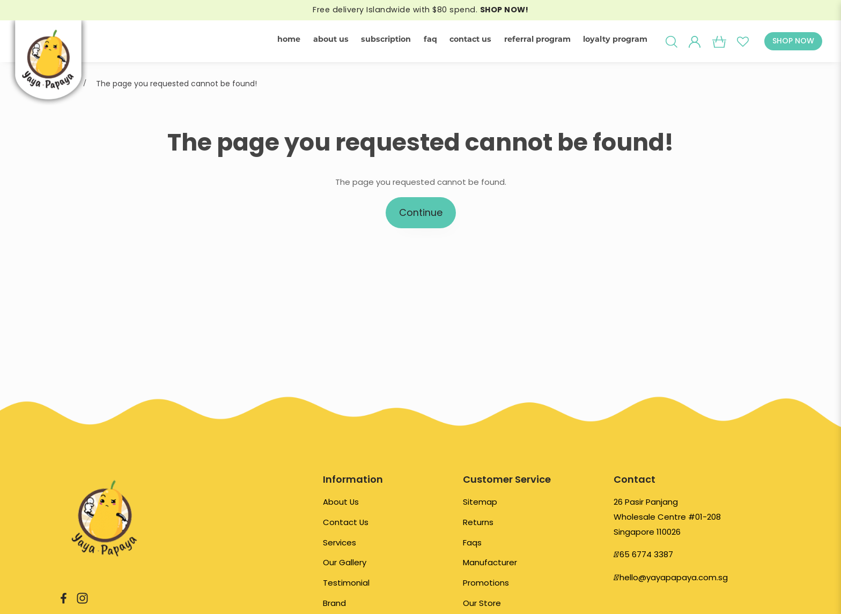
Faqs (472, 542)
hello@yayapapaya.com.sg (673, 577)
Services (339, 542)
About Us (341, 501)
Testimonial (346, 582)
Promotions (486, 582)
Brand (334, 603)
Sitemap (480, 501)
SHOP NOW (793, 40)
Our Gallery (344, 562)
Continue (420, 212)
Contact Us (345, 522)
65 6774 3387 (646, 554)
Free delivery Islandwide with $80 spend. (420, 9)
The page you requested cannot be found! (176, 83)
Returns (478, 522)
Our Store (482, 603)
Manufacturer (490, 562)
